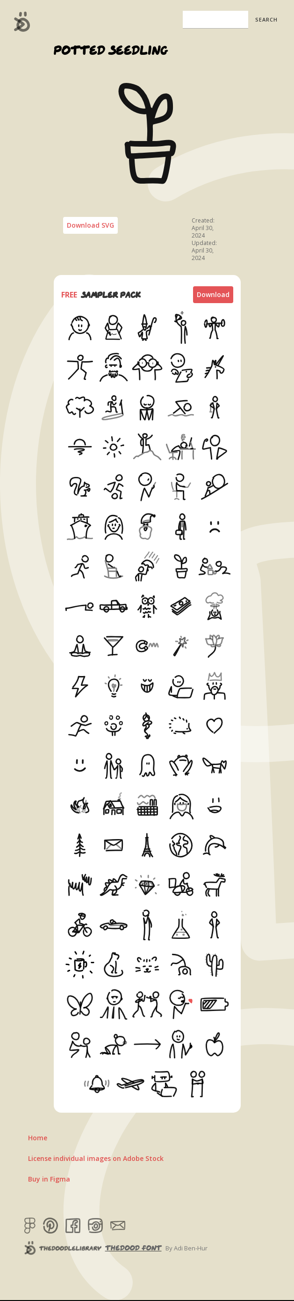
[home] (19, 21)
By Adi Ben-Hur (186, 1248)
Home (37, 1137)
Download (213, 294)
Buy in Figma (49, 1179)
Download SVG (90, 225)
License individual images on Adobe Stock (96, 1158)
